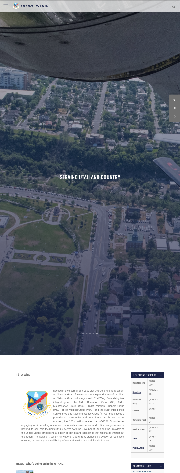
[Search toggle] (174, 6)
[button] (5, 6)
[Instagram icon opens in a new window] (174, 108)
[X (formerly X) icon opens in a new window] (174, 100)
